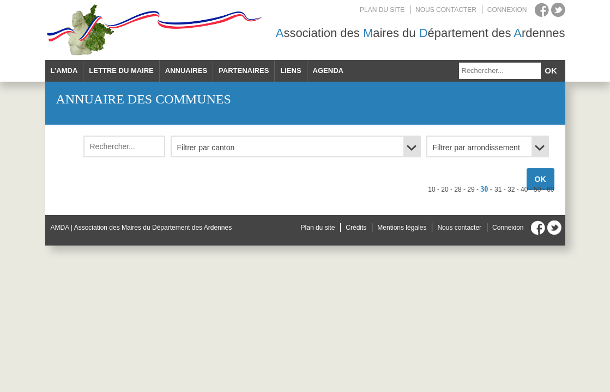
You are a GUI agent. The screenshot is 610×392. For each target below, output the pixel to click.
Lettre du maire (121, 70)
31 (498, 189)
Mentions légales (401, 227)
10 (431, 189)
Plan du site (382, 10)
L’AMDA (64, 70)
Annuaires (186, 70)
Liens (290, 70)
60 (550, 189)
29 (470, 189)
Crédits (356, 227)
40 (524, 189)
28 (457, 189)
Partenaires (244, 70)
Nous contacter (445, 10)
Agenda (328, 70)
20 (444, 189)
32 (511, 189)
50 (537, 189)
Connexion (507, 10)
